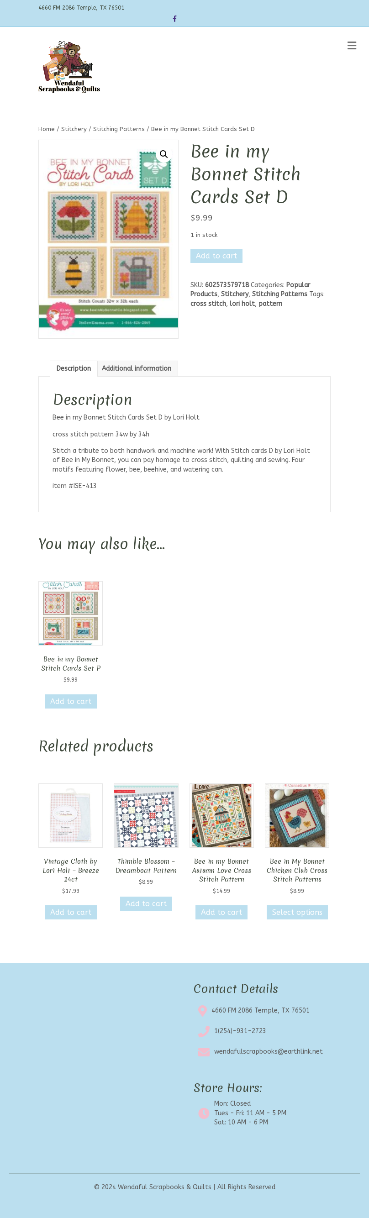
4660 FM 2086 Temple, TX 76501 (260, 1010)
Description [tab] (74, 369)
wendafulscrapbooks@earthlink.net (268, 1051)
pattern (270, 304)
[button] (164, 154)
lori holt (242, 304)
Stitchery (74, 129)
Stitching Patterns (119, 129)
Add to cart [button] (70, 701)
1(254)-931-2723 (240, 1031)
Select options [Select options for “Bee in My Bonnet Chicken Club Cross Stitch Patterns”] (297, 912)
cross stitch (208, 304)
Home (46, 129)
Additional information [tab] (136, 369)
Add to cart (216, 256)
